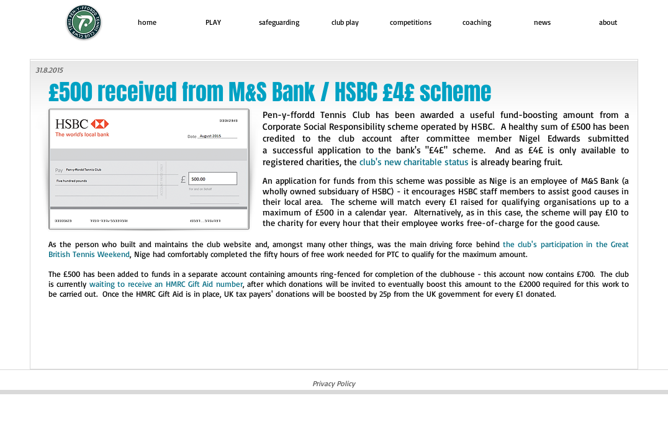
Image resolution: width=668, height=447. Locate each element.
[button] (213, 22)
